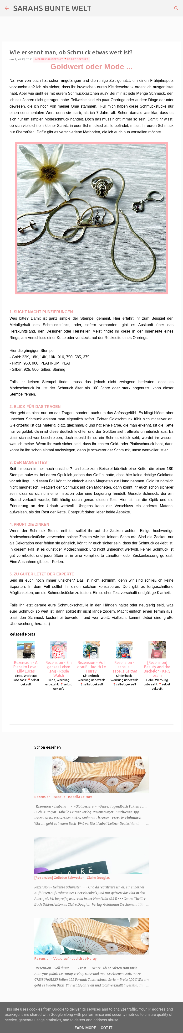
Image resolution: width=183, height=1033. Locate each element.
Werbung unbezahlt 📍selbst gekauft (61, 59)
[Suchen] (176, 8)
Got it (106, 1028)
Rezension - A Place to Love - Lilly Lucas (26, 657)
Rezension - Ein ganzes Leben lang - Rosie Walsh (59, 659)
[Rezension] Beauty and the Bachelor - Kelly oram (157, 659)
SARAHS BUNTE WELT (52, 8)
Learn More (84, 1028)
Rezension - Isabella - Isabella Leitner (124, 657)
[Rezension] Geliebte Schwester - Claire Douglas (72, 878)
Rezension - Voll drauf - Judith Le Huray (91, 657)
